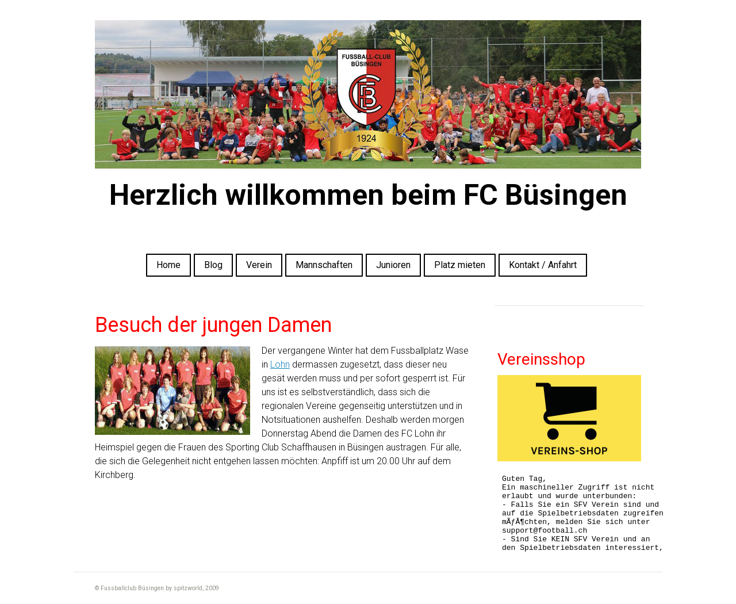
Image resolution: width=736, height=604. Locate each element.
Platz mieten (459, 264)
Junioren (393, 264)
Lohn (280, 364)
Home (168, 264)
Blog (213, 264)
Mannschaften (324, 264)
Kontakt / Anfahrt (543, 264)
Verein (259, 264)
